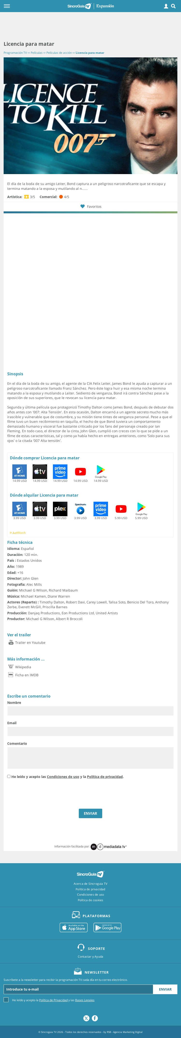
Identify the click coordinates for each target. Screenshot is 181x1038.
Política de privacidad (105, 776)
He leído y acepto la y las (53, 1000)
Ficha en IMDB (22, 675)
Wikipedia (19, 667)
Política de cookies (90, 900)
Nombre (14, 702)
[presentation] (44, 794)
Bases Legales (84, 1000)
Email (11, 723)
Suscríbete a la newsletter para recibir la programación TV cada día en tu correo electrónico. (66, 980)
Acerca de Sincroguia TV (91, 884)
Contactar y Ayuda (90, 957)
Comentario (17, 743)
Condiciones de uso (63, 776)
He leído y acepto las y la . (67, 776)
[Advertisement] (90, 27)
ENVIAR (90, 813)
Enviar (165, 989)
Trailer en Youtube (26, 642)
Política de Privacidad (53, 1000)
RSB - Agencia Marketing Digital (125, 1032)
